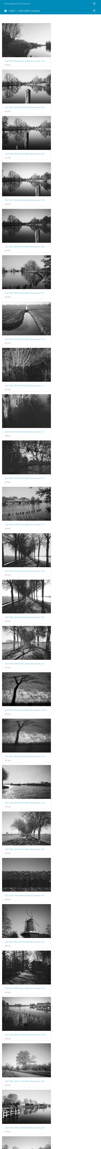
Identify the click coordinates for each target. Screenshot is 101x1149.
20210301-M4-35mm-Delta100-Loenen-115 (75, 237)
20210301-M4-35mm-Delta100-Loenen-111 (75, 193)
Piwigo (61, 1143)
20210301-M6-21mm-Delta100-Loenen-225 (25, 863)
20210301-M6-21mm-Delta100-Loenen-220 (25, 818)
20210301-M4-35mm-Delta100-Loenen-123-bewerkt (25, 371)
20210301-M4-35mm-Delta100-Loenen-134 (25, 505)
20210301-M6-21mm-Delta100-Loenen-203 (75, 550)
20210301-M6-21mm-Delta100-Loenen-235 (25, 997)
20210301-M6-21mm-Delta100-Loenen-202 (25, 550)
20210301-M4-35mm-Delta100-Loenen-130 (75, 416)
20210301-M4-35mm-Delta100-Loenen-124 (75, 371)
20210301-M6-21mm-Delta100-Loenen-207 (75, 639)
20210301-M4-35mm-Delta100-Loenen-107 (75, 148)
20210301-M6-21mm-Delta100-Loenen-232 (75, 952)
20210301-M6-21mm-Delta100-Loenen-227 (75, 908)
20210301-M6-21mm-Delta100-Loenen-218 (25, 773)
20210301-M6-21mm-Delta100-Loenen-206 (25, 640)
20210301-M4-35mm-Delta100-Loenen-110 (25, 193)
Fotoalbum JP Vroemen (17, 3)
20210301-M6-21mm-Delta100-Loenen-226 (25, 908)
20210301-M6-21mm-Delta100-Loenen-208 (25, 684)
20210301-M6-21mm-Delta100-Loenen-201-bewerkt (75, 505)
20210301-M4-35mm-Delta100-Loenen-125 (25, 416)
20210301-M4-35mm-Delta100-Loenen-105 (75, 104)
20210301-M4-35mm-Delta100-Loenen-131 (25, 461)
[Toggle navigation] (94, 4)
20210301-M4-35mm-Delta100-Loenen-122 (75, 327)
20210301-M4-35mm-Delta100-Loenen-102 (25, 59)
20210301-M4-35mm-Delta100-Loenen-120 (75, 282)
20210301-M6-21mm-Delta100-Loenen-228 (25, 952)
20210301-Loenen (29, 10)
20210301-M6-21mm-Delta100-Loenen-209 (75, 684)
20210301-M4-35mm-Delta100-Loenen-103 (75, 59)
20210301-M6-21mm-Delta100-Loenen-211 (25, 729)
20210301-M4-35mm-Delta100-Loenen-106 (25, 148)
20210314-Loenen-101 (65, 997)
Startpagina (5, 11)
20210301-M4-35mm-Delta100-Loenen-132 (75, 461)
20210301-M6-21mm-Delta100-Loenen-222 (75, 818)
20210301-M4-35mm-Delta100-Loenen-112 (25, 237)
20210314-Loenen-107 (15, 1131)
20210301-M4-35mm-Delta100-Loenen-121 (25, 327)
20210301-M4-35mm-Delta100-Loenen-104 (25, 103)
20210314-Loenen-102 (15, 1042)
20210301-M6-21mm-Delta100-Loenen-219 (75, 774)
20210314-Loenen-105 (65, 1086)
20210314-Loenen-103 (65, 1042)
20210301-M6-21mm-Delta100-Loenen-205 (25, 595)
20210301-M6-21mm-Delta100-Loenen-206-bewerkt (75, 595)
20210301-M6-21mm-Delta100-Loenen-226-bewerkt (75, 863)
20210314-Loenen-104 (15, 1086)
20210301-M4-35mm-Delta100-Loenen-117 (25, 282)
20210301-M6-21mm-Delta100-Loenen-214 (75, 729)
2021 (13, 10)
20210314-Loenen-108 (65, 1131)
